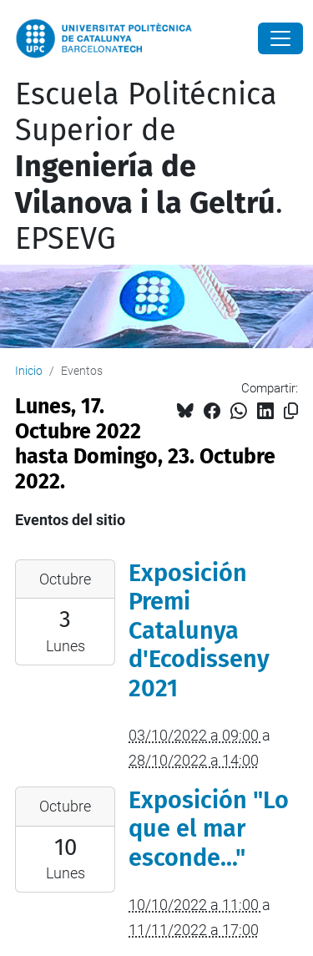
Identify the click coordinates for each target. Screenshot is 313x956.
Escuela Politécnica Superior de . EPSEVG (149, 166)
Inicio (29, 370)
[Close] (280, 38)
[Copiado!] (291, 411)
